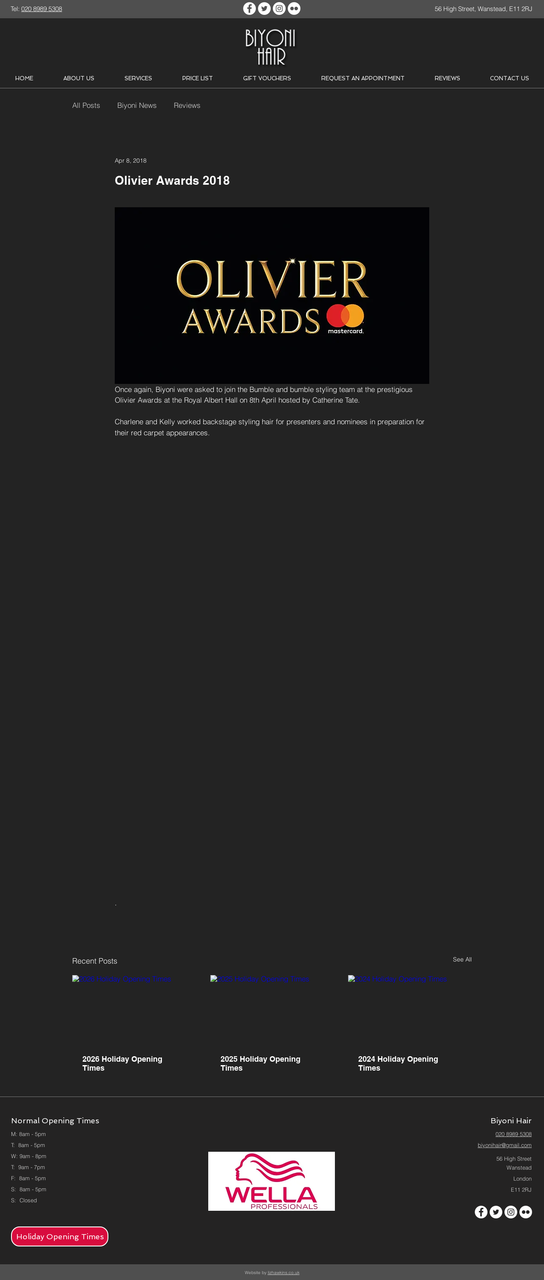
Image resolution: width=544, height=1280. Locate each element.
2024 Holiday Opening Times (398, 1063)
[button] (78, 78)
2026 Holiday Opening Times (122, 1063)
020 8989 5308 (514, 1134)
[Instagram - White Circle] (279, 8)
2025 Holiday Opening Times (260, 1063)
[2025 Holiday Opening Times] (272, 1010)
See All (462, 959)
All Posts (86, 105)
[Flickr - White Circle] (294, 8)
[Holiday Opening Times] (59, 1236)
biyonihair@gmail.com (505, 1145)
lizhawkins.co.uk (284, 1272)
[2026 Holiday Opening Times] (134, 1009)
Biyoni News (137, 105)
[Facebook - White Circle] (249, 8)
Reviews (187, 105)
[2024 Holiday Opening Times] (410, 1009)
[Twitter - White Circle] (264, 8)
